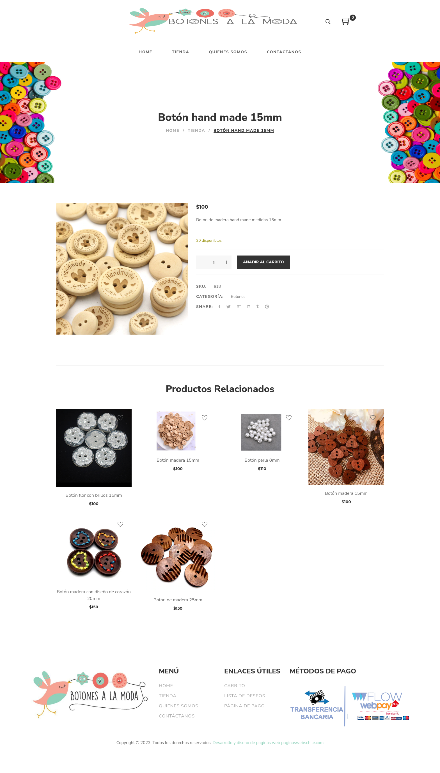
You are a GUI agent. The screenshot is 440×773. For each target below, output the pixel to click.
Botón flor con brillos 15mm (94, 495)
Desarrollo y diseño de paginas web (246, 743)
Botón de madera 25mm (177, 600)
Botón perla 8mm (261, 460)
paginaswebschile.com (302, 743)
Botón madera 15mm (178, 460)
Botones (238, 296)
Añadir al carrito (263, 262)
